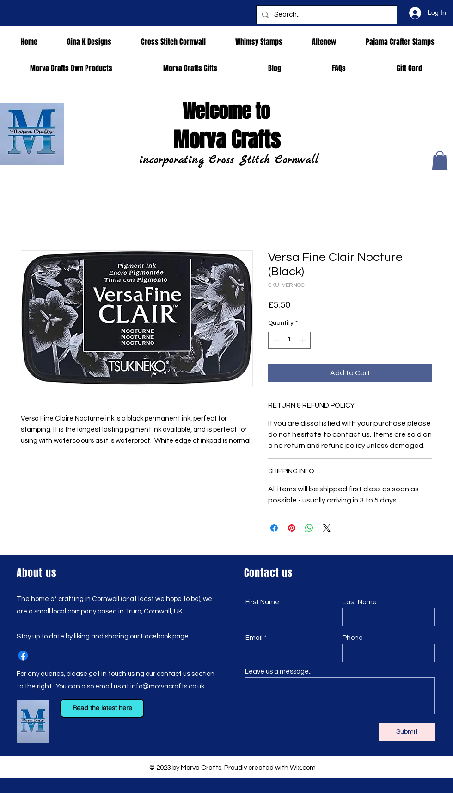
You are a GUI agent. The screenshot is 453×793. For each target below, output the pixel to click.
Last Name (360, 602)
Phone (353, 637)
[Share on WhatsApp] (309, 527)
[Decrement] (275, 340)
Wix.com (303, 767)
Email (254, 637)
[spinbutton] (289, 340)
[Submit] (407, 732)
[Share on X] (326, 527)
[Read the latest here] (102, 708)
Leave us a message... (279, 671)
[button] (440, 160)
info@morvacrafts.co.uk (167, 686)
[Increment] (303, 340)
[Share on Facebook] (274, 527)
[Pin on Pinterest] (291, 527)
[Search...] (325, 15)
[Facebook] (23, 655)
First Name (262, 602)
